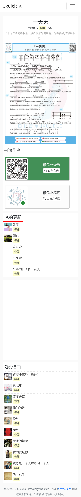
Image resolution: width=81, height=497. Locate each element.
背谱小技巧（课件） (26, 374)
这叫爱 (17, 247)
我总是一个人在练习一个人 (31, 463)
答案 (16, 225)
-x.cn (64, 489)
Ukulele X (12, 6)
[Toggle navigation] (72, 6)
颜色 (16, 236)
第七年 (17, 385)
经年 (16, 418)
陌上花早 (19, 474)
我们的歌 (19, 408)
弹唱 (42, 28)
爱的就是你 (20, 452)
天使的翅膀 (20, 441)
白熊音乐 (33, 28)
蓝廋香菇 (19, 396)
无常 (16, 430)
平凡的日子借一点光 (26, 269)
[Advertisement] (40, 320)
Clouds (17, 258)
